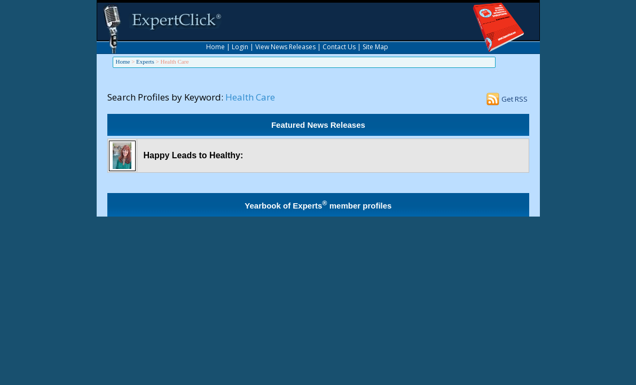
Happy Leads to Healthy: (194, 155)
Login (240, 46)
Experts (145, 61)
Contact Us (339, 46)
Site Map (375, 46)
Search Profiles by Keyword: (165, 97)
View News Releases (285, 46)
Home (215, 46)
